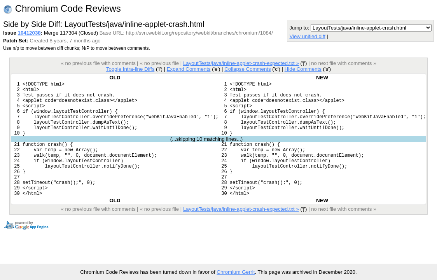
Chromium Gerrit (236, 272)
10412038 (29, 33)
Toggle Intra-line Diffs (130, 69)
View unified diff (307, 36)
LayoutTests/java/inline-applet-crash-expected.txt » (241, 63)
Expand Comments (189, 69)
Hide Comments (303, 69)
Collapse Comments (247, 69)
